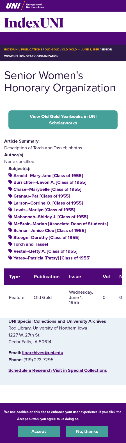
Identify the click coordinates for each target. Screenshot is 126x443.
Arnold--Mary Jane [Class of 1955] (48, 175)
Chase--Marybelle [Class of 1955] (47, 189)
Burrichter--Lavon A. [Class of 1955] (49, 182)
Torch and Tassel (30, 244)
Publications (31, 49)
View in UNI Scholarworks (63, 120)
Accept (38, 431)
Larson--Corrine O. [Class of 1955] (48, 203)
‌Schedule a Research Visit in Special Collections (57, 370)
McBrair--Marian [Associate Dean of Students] (60, 224)
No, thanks (87, 431)
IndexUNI (34, 21)
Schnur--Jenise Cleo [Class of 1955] (49, 230)
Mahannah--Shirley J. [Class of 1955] (50, 217)
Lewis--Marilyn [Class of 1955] (44, 210)
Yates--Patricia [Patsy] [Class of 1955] (52, 258)
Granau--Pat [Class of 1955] (41, 196)
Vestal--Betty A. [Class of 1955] (45, 251)
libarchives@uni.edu (42, 353)
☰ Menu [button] (14, 38)
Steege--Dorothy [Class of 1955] (46, 237)
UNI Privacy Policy (95, 419)
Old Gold (52, 49)
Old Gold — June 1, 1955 (80, 49)
